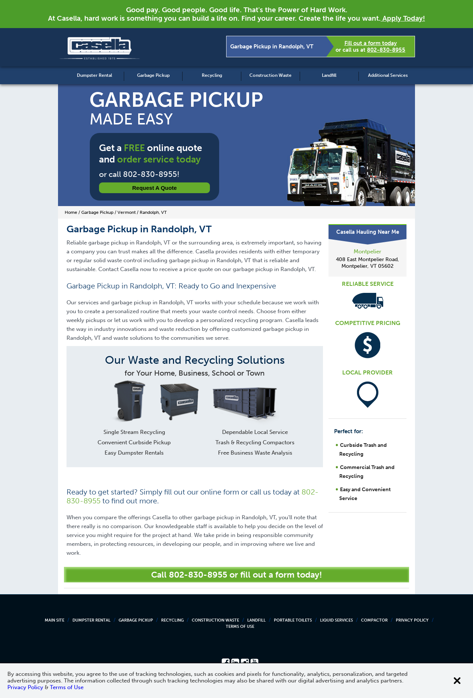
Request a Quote (154, 188)
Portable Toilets (293, 620)
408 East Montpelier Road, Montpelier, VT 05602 (367, 262)
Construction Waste (270, 75)
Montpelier (367, 251)
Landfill (329, 75)
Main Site (54, 620)
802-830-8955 (386, 50)
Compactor (374, 620)
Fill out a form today (370, 43)
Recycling (212, 75)
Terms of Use (240, 626)
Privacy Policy (412, 620)
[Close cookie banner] (457, 680)
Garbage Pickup (153, 75)
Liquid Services (336, 620)
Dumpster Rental (94, 75)
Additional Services (388, 75)
